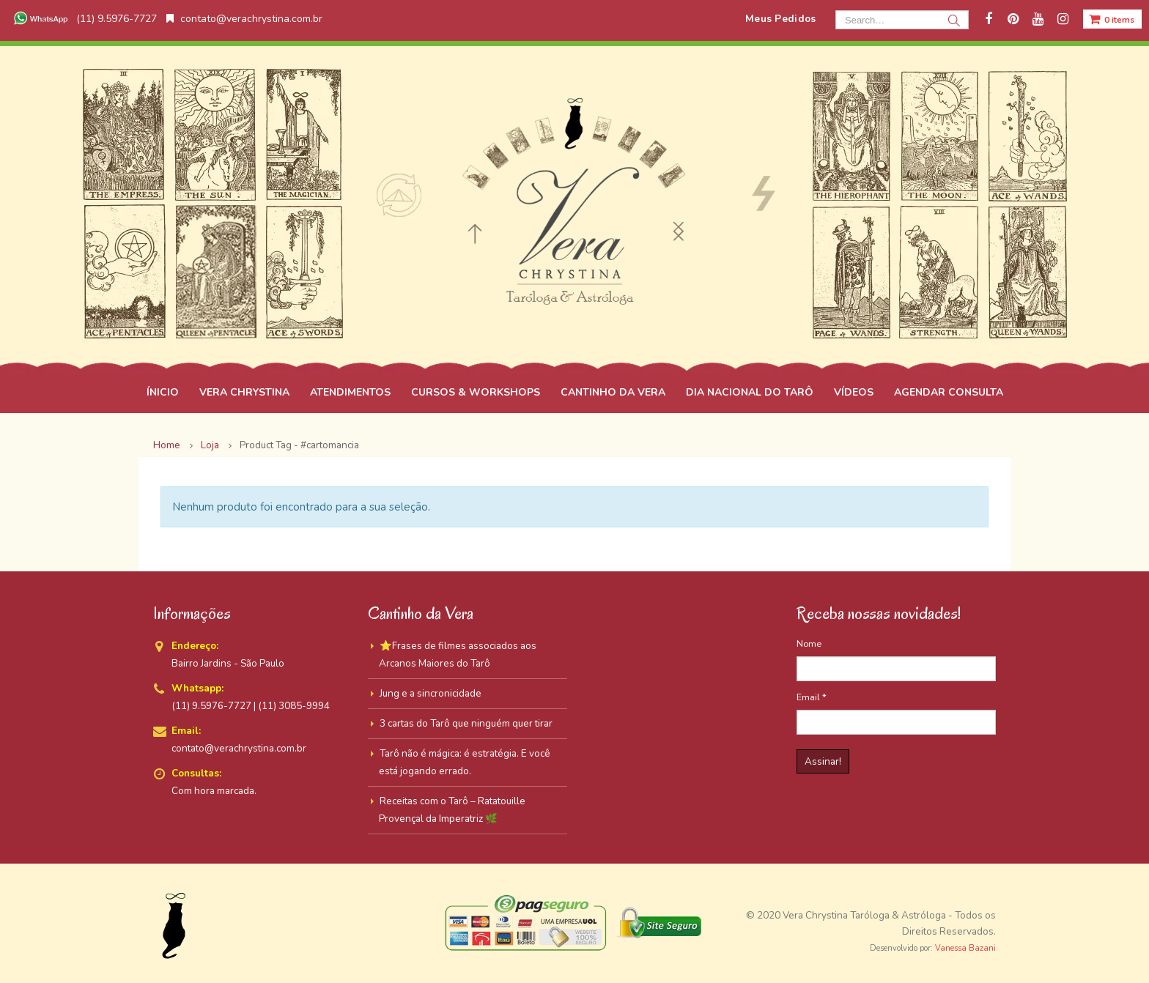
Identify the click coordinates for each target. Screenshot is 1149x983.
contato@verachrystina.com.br (244, 19)
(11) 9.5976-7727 (83, 19)
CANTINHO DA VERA (613, 392)
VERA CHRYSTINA (244, 392)
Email (812, 697)
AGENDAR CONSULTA (948, 392)
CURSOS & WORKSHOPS (475, 392)
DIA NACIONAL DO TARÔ (749, 392)
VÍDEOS (853, 392)
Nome (809, 643)
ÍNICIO (163, 392)
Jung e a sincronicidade (430, 693)
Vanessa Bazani (965, 948)
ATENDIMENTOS (350, 392)
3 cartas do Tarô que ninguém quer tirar (466, 723)
